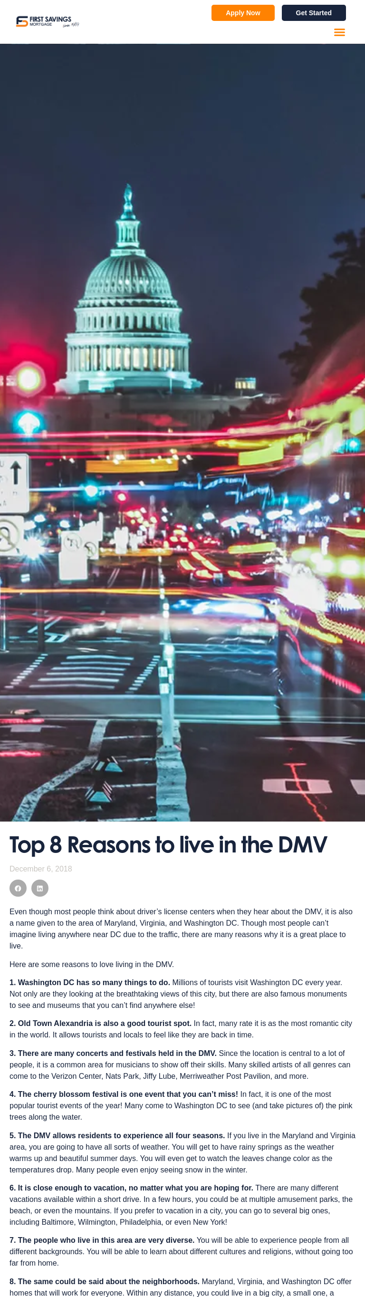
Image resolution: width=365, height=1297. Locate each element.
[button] (340, 32)
